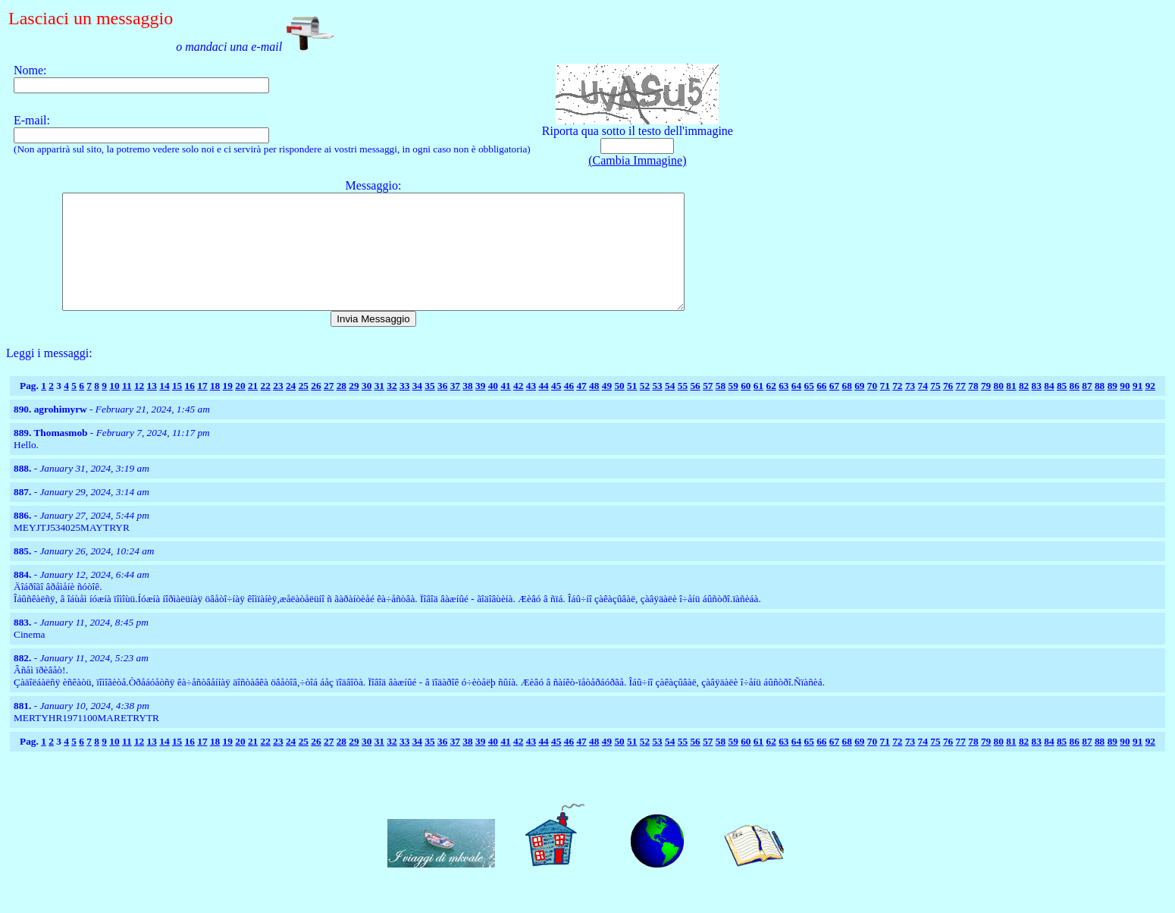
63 (783, 408)
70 (872, 408)
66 (821, 408)
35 (429, 408)
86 (1074, 408)
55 (683, 408)
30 (366, 408)
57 (708, 408)
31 (379, 408)
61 (758, 408)
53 (657, 408)
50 (619, 408)
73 (910, 408)
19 (228, 408)
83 (1037, 408)
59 (733, 408)
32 (391, 408)
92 (1150, 408)
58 (720, 408)
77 (961, 408)
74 (923, 408)
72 (897, 408)
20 (240, 408)
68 (847, 408)
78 (973, 408)
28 (341, 408)
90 (1125, 408)
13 (152, 408)
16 (190, 408)
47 (581, 408)
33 (404, 408)
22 (266, 408)
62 (771, 408)
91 (1137, 408)
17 (202, 408)
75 (935, 408)
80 (999, 408)
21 (253, 408)
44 (543, 408)
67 (834, 408)
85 (1062, 408)
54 (670, 408)
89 (1112, 408)
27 (329, 408)
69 (859, 408)
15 (177, 408)
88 (1099, 408)
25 (304, 408)
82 (1024, 408)
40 (493, 408)
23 (278, 408)
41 (505, 408)
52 (645, 408)
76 (948, 408)
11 (127, 408)
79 (986, 408)
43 (531, 408)
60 (745, 408)
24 (291, 408)
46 (569, 408)
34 (417, 408)
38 (467, 408)
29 (354, 408)
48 (594, 408)
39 (480, 408)
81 (1011, 408)
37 (455, 408)
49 (607, 408)
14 (164, 408)
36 (442, 408)
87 (1087, 408)
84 (1049, 408)
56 (695, 408)
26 (316, 408)
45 (556, 408)
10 (114, 408)
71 (885, 408)
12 (139, 408)
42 (518, 408)
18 (215, 408)
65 (809, 408)
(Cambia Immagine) (637, 160)
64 (796, 408)
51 (632, 408)
